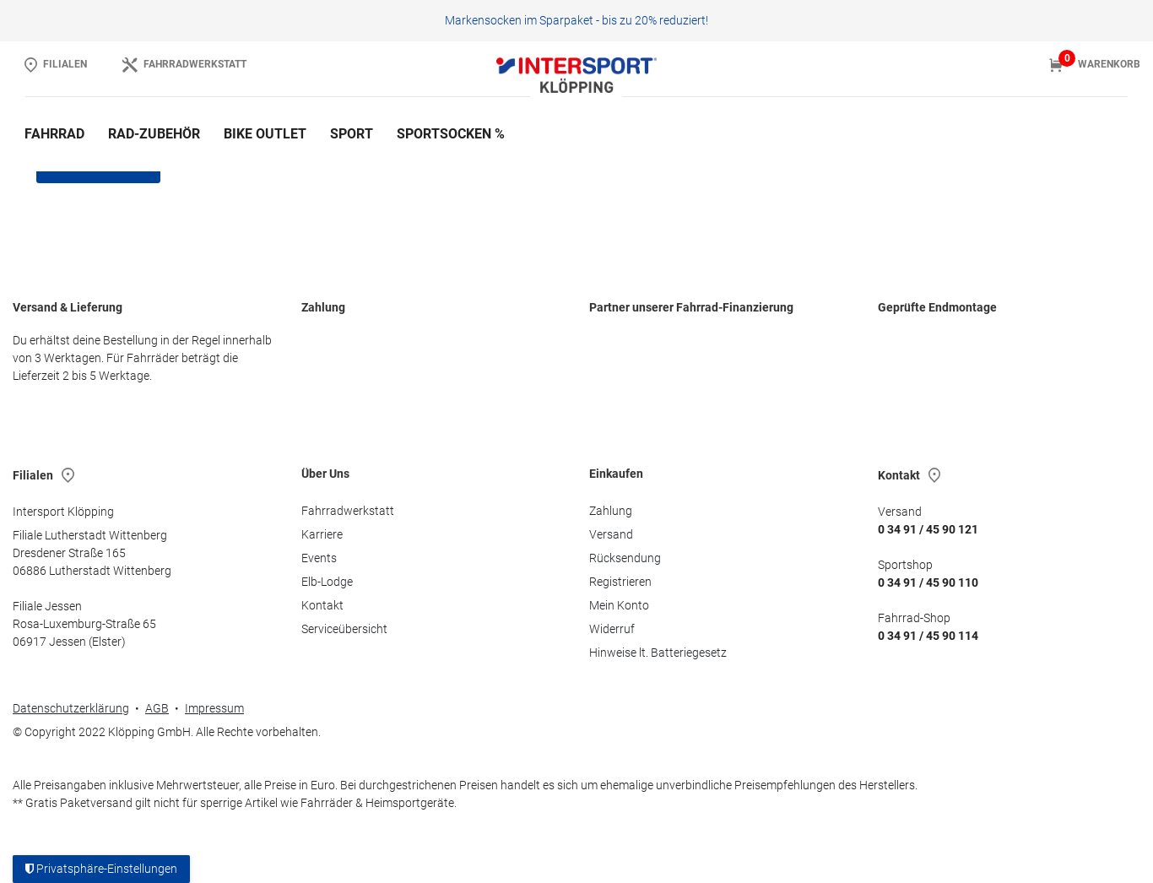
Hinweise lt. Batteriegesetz (658, 652)
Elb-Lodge (327, 581)
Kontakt (322, 605)
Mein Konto (619, 605)
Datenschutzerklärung (71, 708)
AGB (157, 708)
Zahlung (610, 510)
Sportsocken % (451, 134)
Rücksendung (625, 558)
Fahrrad (54, 134)
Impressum (214, 708)
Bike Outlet (265, 134)
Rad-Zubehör (154, 134)
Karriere (322, 534)
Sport (351, 134)
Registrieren (620, 581)
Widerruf (612, 629)
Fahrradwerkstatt (347, 510)
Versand (611, 534)
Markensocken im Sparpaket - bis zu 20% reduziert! (576, 20)
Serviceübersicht (344, 629)
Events (319, 558)
